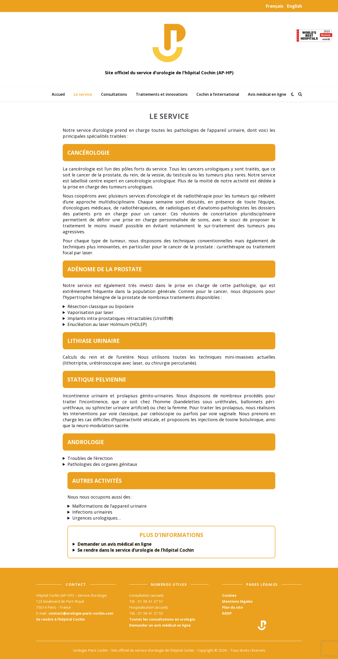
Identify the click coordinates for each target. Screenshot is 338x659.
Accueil (58, 94)
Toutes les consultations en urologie (162, 619)
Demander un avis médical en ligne (114, 544)
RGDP (227, 613)
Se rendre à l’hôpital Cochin (60, 619)
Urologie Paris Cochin (90, 650)
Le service (83, 94)
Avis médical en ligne (267, 94)
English (294, 6)
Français (274, 6)
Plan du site (232, 607)
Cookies (229, 595)
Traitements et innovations (162, 94)
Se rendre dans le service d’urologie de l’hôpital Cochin (135, 550)
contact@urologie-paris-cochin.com (81, 613)
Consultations (114, 94)
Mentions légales (237, 601)
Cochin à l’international (217, 94)
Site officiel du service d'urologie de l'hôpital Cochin (152, 650)
